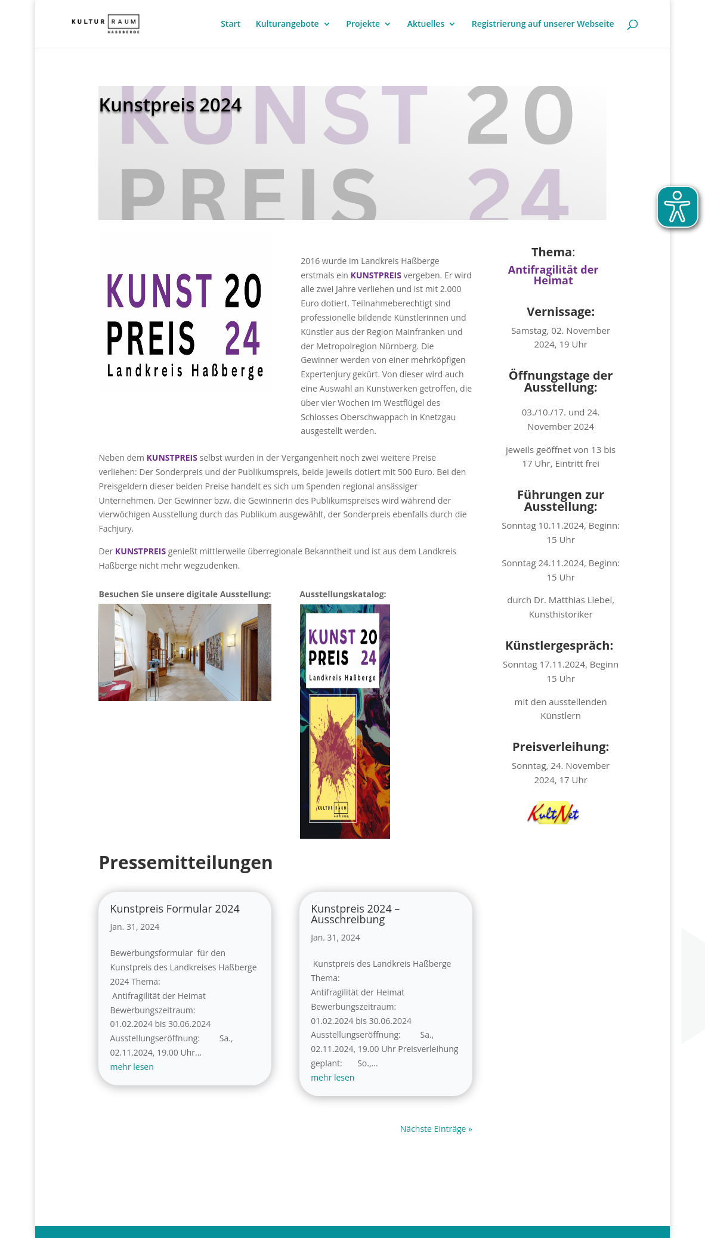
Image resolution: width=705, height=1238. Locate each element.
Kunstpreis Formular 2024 (174, 908)
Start (230, 24)
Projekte (363, 24)
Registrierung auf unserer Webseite (543, 24)
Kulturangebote (287, 24)
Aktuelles (425, 24)
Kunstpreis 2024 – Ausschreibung (355, 913)
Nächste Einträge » (436, 1128)
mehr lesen (131, 1066)
